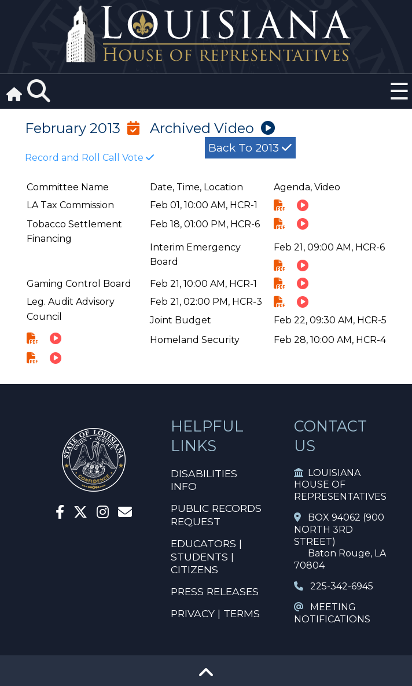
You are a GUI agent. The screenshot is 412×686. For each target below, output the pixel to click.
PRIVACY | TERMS (215, 613)
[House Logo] (206, 34)
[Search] (38, 91)
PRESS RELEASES (215, 591)
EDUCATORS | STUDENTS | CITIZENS (206, 556)
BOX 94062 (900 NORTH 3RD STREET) (339, 529)
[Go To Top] (206, 676)
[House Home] (94, 486)
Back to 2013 (250, 147)
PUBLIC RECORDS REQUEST (216, 515)
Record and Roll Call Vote (89, 157)
